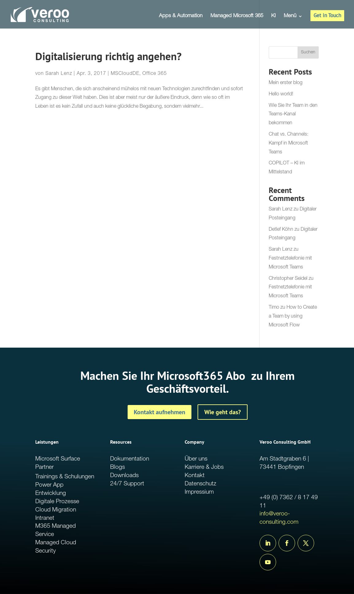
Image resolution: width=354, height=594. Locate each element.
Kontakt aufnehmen (159, 412)
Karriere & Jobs (204, 467)
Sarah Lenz (58, 73)
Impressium (199, 492)
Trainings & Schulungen (64, 477)
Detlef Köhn (281, 229)
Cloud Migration (55, 510)
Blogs (117, 467)
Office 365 (154, 73)
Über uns (196, 459)
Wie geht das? (222, 412)
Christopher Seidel (288, 278)
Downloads (124, 476)
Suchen (308, 52)
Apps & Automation (180, 16)
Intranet (44, 518)
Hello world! (281, 94)
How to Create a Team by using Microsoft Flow (293, 316)
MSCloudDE (125, 73)
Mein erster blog (285, 83)
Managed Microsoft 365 (236, 16)
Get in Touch (327, 15)
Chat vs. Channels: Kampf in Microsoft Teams (288, 143)
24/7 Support (127, 484)
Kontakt (195, 476)
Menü (290, 16)
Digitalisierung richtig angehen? (108, 56)
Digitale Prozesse (57, 502)
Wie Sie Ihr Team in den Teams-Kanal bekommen (293, 114)
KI (273, 16)
